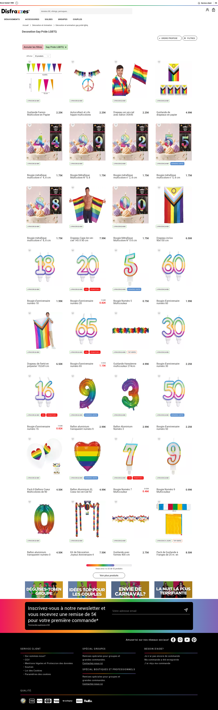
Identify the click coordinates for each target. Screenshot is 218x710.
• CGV (26, 649)
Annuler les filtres (33, 47)
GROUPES (63, 19)
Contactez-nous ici (93, 652)
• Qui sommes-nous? (34, 645)
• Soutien (28, 656)
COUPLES (77, 19)
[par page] (42, 56)
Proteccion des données (60, 652)
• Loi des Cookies (32, 660)
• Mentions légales (33, 652)
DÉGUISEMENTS (12, 19)
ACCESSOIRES (32, 19)
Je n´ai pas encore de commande (162, 645)
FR (216, 3)
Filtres (191, 38)
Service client (204, 3)
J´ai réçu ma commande (157, 652)
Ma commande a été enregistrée (161, 649)
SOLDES (49, 19)
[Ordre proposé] (169, 38)
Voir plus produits (109, 575)
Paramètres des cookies (38, 663)
